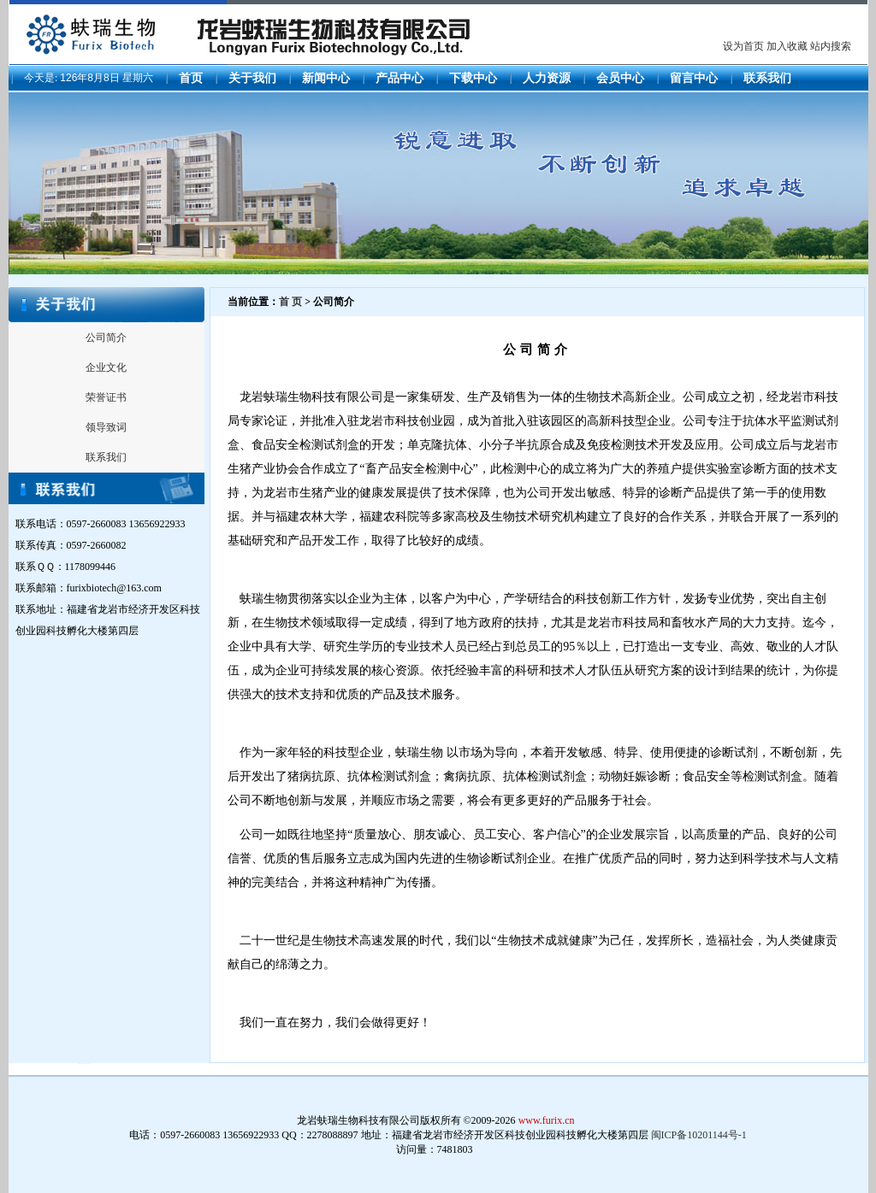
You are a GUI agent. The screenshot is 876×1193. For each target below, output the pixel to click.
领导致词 (106, 427)
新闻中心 (326, 78)
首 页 (290, 302)
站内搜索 (830, 46)
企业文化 (106, 367)
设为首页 (743, 46)
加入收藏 (787, 46)
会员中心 (620, 78)
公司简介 (106, 338)
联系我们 (767, 78)
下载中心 (473, 78)
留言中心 (694, 78)
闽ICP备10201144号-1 (699, 1135)
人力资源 (547, 78)
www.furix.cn (546, 1120)
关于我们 (252, 78)
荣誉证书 (106, 397)
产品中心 (399, 78)
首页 (191, 78)
